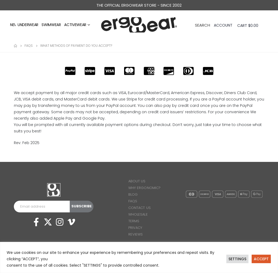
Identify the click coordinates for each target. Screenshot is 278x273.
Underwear (28, 24)
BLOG (133, 194)
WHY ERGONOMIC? (144, 187)
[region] (139, 257)
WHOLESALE (138, 214)
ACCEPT (261, 259)
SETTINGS (237, 259)
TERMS (133, 221)
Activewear (75, 24)
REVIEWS (135, 234)
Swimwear (51, 24)
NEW (14, 24)
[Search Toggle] (202, 24)
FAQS (132, 201)
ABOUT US (137, 181)
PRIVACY (135, 227)
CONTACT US (139, 207)
